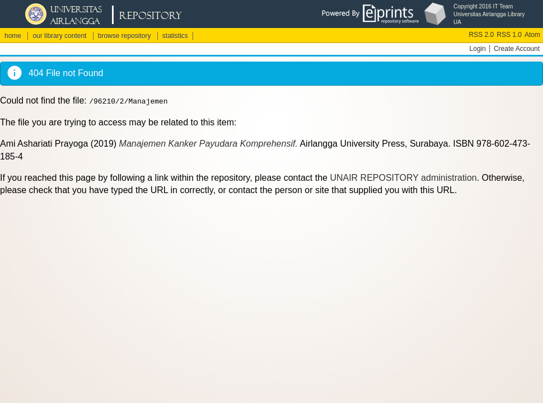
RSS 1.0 (509, 35)
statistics (175, 36)
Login (478, 49)
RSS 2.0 (481, 35)
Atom (532, 35)
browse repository (124, 36)
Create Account (517, 49)
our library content (59, 36)
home (12, 36)
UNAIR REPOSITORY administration (403, 177)
